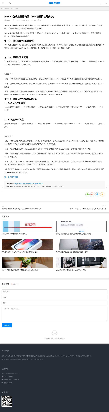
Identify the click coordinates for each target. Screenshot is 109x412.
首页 (2, 9)
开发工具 (9, 9)
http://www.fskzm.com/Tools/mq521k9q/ (28, 184)
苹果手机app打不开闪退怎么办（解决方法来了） (88, 208)
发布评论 (7, 325)
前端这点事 (20, 359)
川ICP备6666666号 (37, 359)
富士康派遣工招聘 (11, 177)
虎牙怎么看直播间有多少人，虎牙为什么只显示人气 (21, 208)
